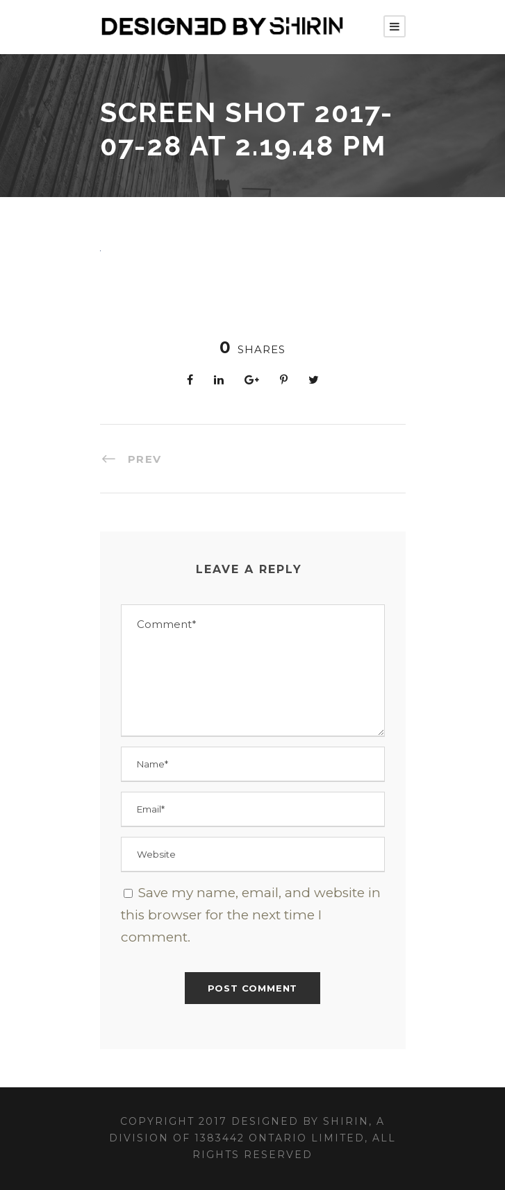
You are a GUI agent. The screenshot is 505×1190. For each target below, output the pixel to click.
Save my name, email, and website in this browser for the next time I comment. (251, 915)
